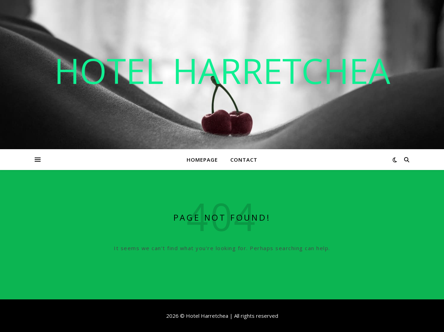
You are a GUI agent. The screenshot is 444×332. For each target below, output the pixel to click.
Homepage (202, 159)
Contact (243, 159)
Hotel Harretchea (222, 70)
